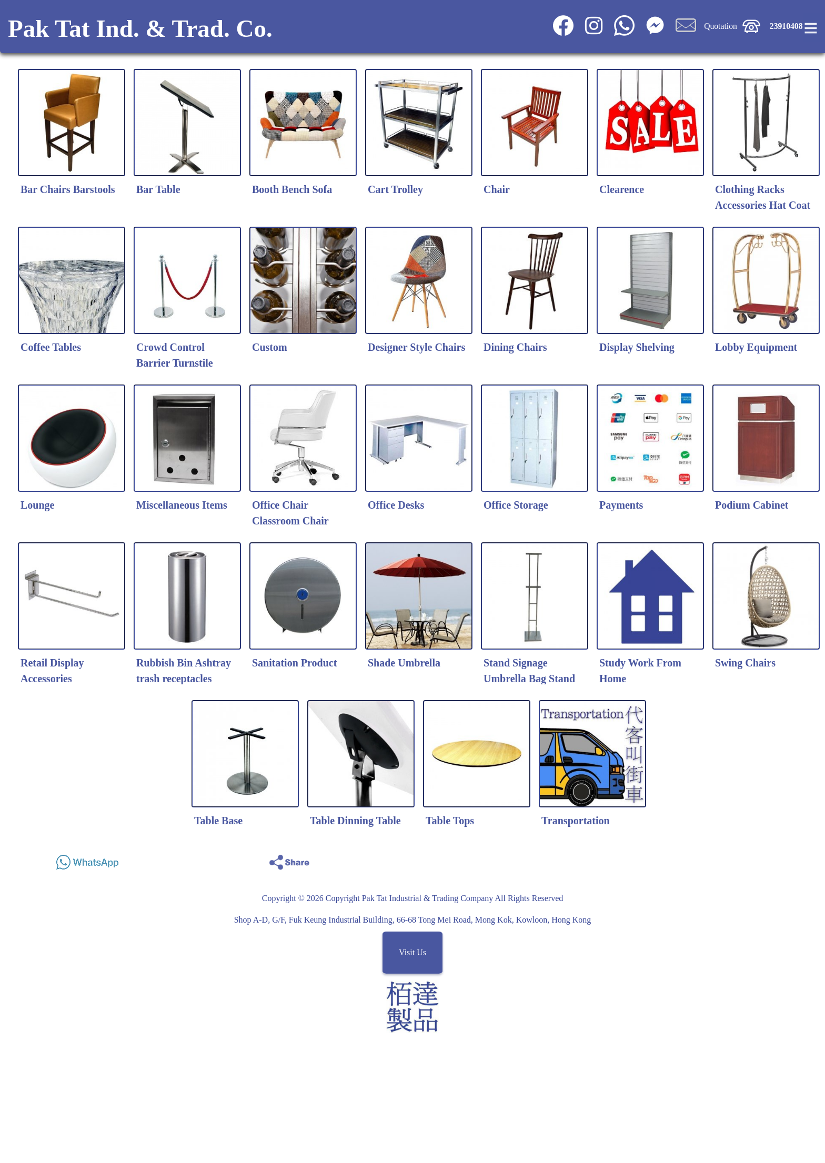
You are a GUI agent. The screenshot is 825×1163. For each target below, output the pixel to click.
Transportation (575, 820)
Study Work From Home (640, 670)
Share (769, 859)
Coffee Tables (51, 347)
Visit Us (412, 952)
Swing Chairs (745, 663)
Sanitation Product (294, 663)
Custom (269, 347)
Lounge (37, 505)
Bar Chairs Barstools (68, 189)
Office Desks (396, 505)
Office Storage (516, 505)
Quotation (720, 26)
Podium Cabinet (751, 505)
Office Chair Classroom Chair (290, 513)
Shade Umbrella (404, 663)
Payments (621, 505)
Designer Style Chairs (416, 347)
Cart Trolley (395, 189)
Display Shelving (637, 347)
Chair (497, 189)
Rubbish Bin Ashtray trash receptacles (183, 670)
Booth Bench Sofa (292, 189)
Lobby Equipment (756, 347)
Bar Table (158, 189)
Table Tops (450, 820)
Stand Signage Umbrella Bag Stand (529, 670)
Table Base (218, 820)
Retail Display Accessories (52, 670)
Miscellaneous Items (181, 505)
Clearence (621, 189)
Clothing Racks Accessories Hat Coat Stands (762, 205)
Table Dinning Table (355, 820)
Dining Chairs (515, 347)
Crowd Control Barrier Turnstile (174, 355)
